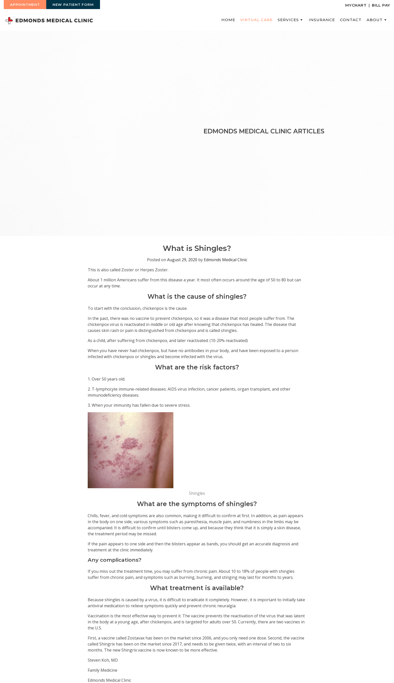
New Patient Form (73, 5)
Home (228, 19)
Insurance (322, 19)
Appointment (25, 5)
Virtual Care (256, 19)
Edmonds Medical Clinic (225, 259)
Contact (351, 19)
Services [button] (291, 19)
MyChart (355, 5)
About (377, 19)
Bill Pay (381, 5)
